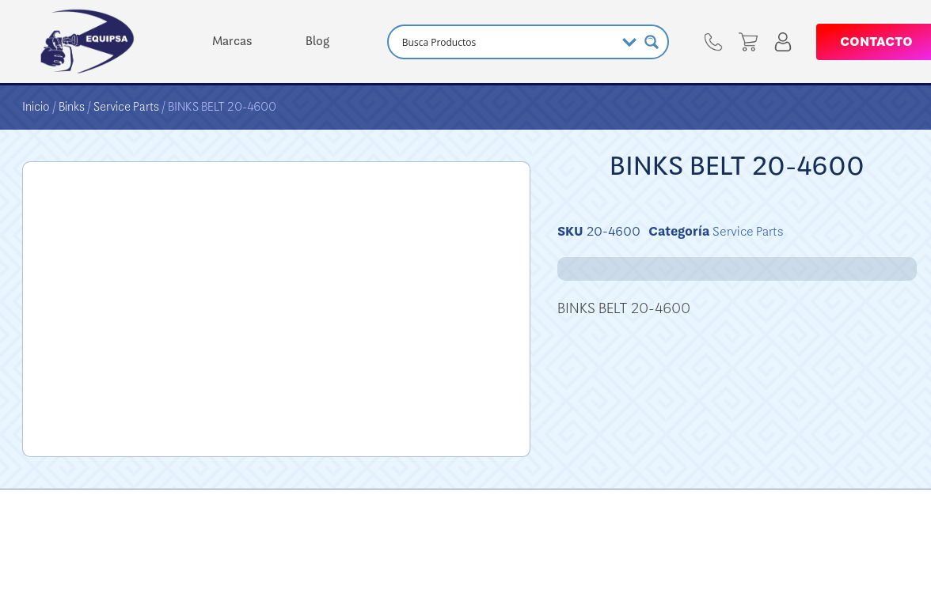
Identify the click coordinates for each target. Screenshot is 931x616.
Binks (72, 107)
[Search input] (506, 42)
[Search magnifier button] (651, 42)
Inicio (36, 107)
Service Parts (126, 107)
